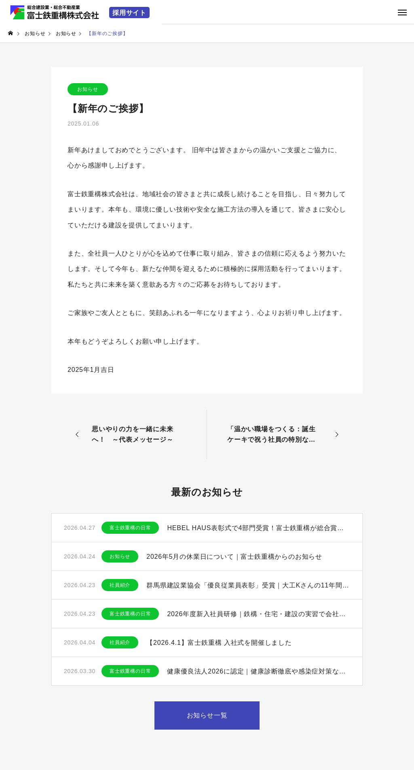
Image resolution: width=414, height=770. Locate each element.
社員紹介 (120, 585)
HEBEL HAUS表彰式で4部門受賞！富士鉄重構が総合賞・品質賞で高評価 (258, 528)
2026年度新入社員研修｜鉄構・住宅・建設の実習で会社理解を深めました (258, 614)
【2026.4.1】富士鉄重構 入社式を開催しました (219, 642)
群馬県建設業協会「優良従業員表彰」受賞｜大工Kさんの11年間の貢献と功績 (248, 585)
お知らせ (87, 89)
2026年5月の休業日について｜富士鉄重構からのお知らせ (234, 556)
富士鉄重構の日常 (130, 528)
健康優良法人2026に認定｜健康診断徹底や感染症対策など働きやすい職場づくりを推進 (258, 671)
